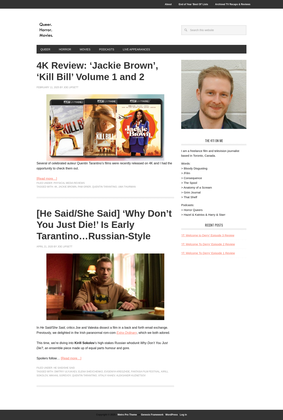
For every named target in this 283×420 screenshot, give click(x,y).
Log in (183, 414)
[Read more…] (47, 178)
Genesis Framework (152, 414)
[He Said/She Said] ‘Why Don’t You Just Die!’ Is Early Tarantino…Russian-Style (104, 224)
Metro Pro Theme (127, 414)
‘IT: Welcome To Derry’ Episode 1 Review (208, 253)
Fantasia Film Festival (145, 371)
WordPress (171, 414)
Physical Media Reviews (69, 183)
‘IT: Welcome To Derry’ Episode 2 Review (208, 244)
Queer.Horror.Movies (63, 30)
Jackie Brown (67, 186)
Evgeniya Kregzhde (117, 371)
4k (55, 186)
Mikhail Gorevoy (60, 375)
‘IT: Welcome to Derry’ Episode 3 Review (207, 235)
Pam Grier (84, 186)
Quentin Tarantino (104, 186)
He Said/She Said (64, 367)
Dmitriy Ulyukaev (65, 371)
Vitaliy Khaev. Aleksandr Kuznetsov (122, 375)
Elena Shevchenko (90, 371)
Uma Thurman (127, 186)
